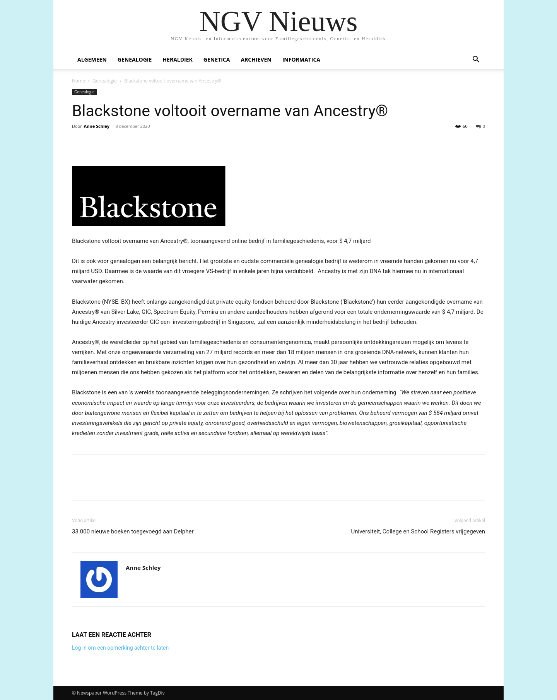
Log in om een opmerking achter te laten (120, 648)
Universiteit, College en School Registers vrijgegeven (418, 531)
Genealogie (135, 59)
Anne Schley (96, 126)
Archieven (256, 59)
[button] (475, 60)
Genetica (216, 59)
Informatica (301, 59)
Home (78, 80)
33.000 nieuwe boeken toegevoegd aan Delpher (133, 531)
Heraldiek (177, 59)
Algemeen (92, 59)
